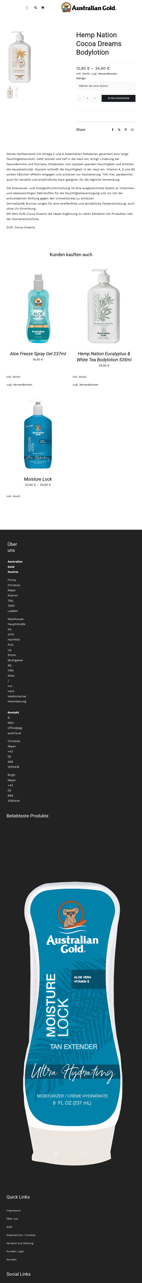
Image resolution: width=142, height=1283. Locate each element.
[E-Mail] (132, 129)
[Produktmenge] (87, 98)
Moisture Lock (38, 479)
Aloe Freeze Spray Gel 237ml (38, 353)
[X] (119, 129)
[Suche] (35, 8)
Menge (80, 78)
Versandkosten (107, 73)
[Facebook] (112, 129)
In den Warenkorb (118, 98)
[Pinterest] (125, 129)
